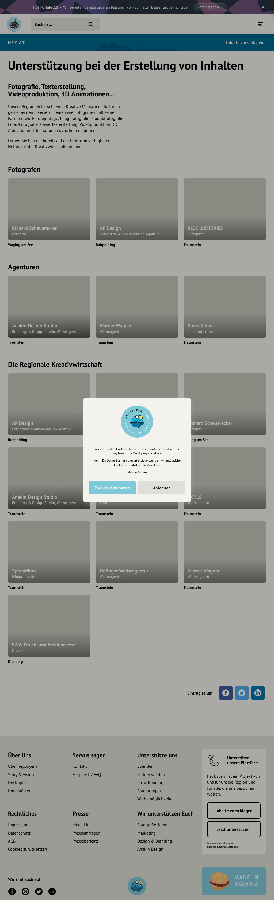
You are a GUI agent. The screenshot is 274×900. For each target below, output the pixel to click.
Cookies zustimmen (112, 487)
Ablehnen (162, 487)
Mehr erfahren (137, 472)
